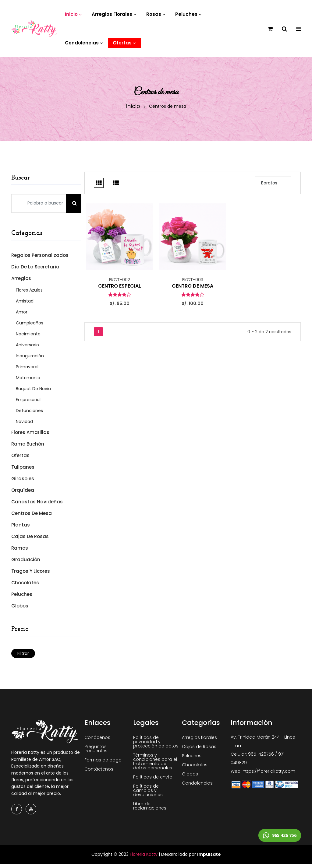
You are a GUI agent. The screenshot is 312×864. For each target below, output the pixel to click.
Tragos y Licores (30, 571)
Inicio (133, 106)
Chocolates (25, 582)
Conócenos (97, 737)
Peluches (21, 594)
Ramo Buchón (27, 444)
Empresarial (28, 400)
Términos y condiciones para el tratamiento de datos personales (155, 761)
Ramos (19, 548)
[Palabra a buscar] (38, 203)
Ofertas (20, 455)
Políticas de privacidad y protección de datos (156, 741)
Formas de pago (103, 760)
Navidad (24, 421)
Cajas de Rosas (30, 536)
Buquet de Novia (33, 389)
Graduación (25, 559)
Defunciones (29, 411)
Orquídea (22, 490)
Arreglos (21, 278)
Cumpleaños (29, 323)
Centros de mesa (31, 513)
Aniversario (27, 345)
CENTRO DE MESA (192, 286)
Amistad (25, 301)
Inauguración (30, 356)
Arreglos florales (199, 737)
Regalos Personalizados (40, 255)
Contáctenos (98, 769)
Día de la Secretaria (35, 267)
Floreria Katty (144, 854)
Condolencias (197, 783)
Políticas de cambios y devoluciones (148, 790)
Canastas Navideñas (37, 501)
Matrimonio (28, 378)
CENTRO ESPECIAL (119, 286)
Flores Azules (29, 290)
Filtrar (23, 653)
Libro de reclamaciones (149, 806)
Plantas (20, 525)
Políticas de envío (152, 777)
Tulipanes (22, 467)
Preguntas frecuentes (96, 748)
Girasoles (22, 478)
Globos (19, 606)
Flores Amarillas (30, 432)
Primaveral (27, 367)
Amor (21, 312)
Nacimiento (28, 334)
